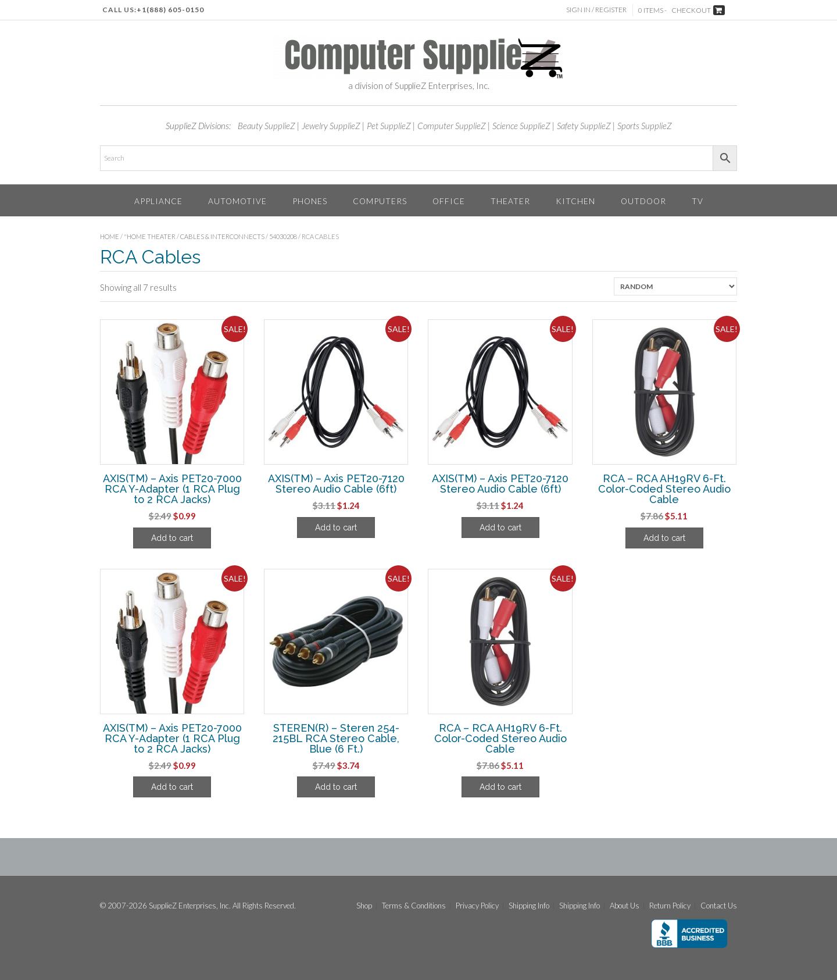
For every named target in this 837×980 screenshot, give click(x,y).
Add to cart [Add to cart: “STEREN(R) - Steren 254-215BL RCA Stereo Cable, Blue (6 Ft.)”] (336, 787)
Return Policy (670, 906)
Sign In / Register (596, 9)
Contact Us (718, 906)
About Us (624, 906)
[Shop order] (675, 286)
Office (448, 201)
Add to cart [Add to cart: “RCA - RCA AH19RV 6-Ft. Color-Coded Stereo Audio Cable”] (664, 538)
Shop (364, 906)
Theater (510, 201)
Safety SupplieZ (584, 125)
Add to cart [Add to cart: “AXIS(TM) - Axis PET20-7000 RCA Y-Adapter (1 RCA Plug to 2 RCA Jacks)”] (172, 538)
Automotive (237, 201)
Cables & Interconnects (222, 236)
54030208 (283, 236)
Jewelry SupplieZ (331, 125)
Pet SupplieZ (389, 125)
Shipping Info (529, 906)
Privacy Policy (477, 906)
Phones (309, 201)
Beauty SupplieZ (266, 125)
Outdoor (643, 201)
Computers (380, 201)
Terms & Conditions (414, 906)
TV (697, 201)
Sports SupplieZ (644, 125)
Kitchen (575, 201)
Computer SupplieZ (451, 125)
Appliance (158, 201)
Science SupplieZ (521, 125)
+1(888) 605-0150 (170, 9)
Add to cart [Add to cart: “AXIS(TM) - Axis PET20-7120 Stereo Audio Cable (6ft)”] (336, 527)
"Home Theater (150, 236)
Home (109, 236)
